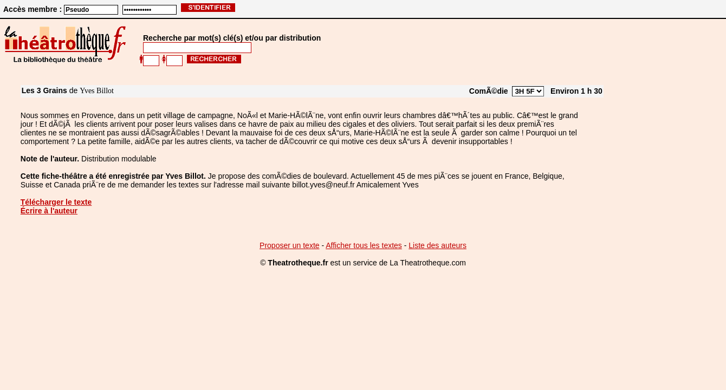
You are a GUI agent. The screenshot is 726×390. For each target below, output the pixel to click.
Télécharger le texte (56, 202)
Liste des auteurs (437, 245)
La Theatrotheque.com (428, 262)
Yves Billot (97, 91)
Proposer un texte (290, 245)
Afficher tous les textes (364, 245)
